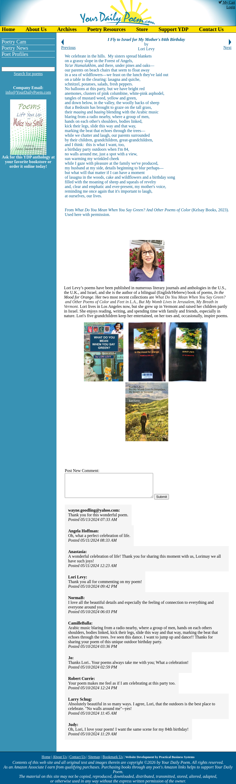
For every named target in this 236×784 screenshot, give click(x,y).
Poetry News (15, 48)
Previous (68, 46)
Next (227, 46)
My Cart (227, 2)
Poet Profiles (15, 54)
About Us (36, 29)
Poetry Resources (106, 29)
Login (230, 7)
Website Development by (160, 757)
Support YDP (173, 29)
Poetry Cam (14, 42)
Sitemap (94, 757)
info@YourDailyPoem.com (28, 92)
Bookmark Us (113, 757)
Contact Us (211, 29)
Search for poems (28, 73)
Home (8, 29)
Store (142, 29)
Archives (67, 29)
